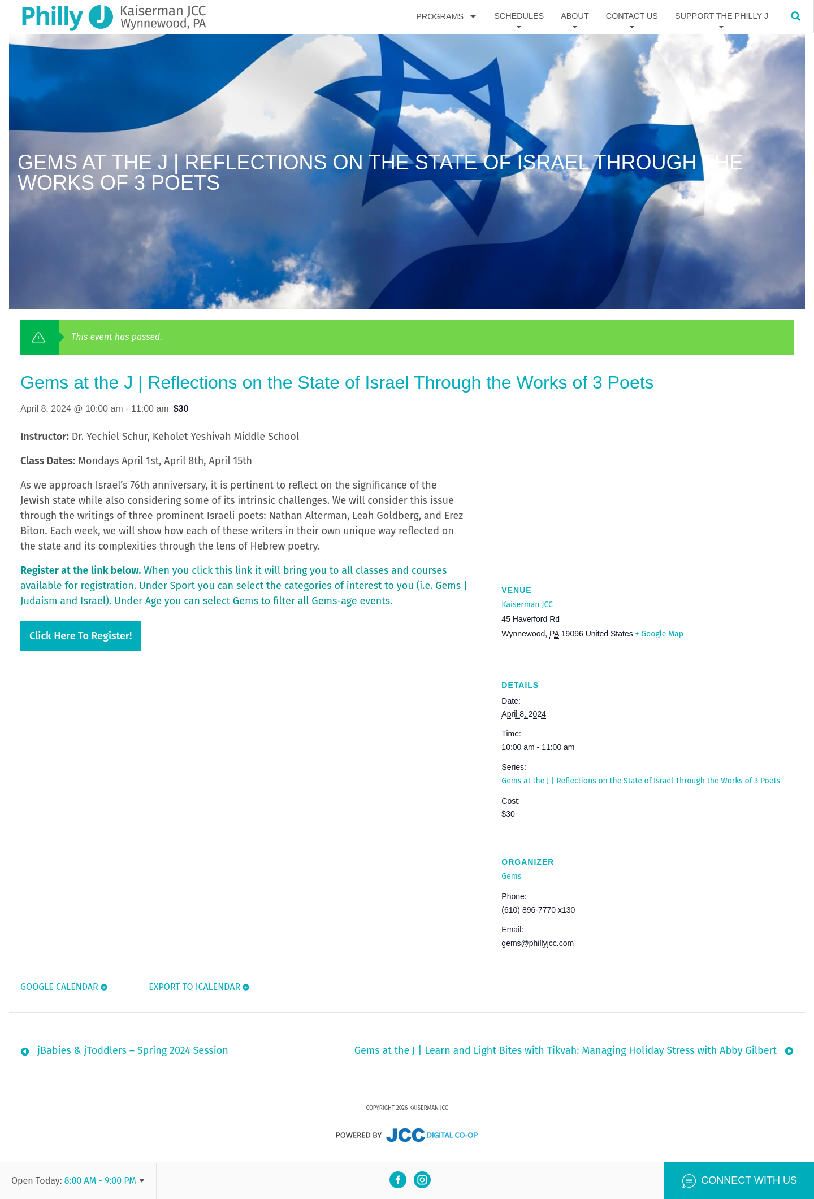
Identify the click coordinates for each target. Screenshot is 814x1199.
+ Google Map (659, 634)
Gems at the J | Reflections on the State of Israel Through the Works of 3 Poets (640, 781)
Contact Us (632, 16)
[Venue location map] (647, 488)
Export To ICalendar (194, 987)
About (575, 16)
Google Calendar (59, 987)
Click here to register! (80, 636)
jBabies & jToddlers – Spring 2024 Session (132, 1053)
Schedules (519, 16)
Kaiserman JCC (526, 604)
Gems (511, 876)
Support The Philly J (721, 16)
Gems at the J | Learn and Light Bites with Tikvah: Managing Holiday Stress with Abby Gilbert (565, 1053)
